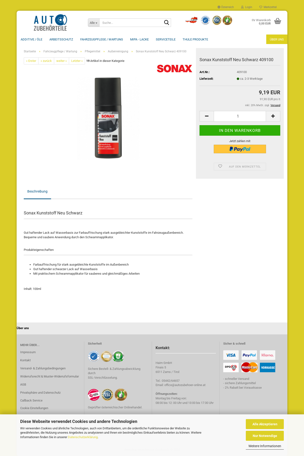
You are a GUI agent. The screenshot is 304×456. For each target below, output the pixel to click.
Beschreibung (37, 191)
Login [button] (246, 7)
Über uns (277, 39)
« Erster (31, 61)
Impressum (28, 352)
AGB (23, 384)
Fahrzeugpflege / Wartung (101, 39)
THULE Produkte (195, 39)
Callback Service (31, 400)
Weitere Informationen (264, 446)
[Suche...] (93, 22)
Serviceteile (166, 39)
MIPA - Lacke (139, 39)
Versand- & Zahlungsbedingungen (43, 368)
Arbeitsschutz (61, 39)
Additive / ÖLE (31, 39)
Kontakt (25, 360)
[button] (226, 7)
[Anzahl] (240, 116)
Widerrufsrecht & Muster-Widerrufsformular (49, 376)
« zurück (46, 61)
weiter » (61, 61)
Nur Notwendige (265, 436)
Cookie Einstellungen (34, 408)
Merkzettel (268, 7)
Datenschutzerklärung (83, 437)
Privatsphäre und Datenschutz (40, 392)
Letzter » (77, 61)
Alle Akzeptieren (264, 424)
